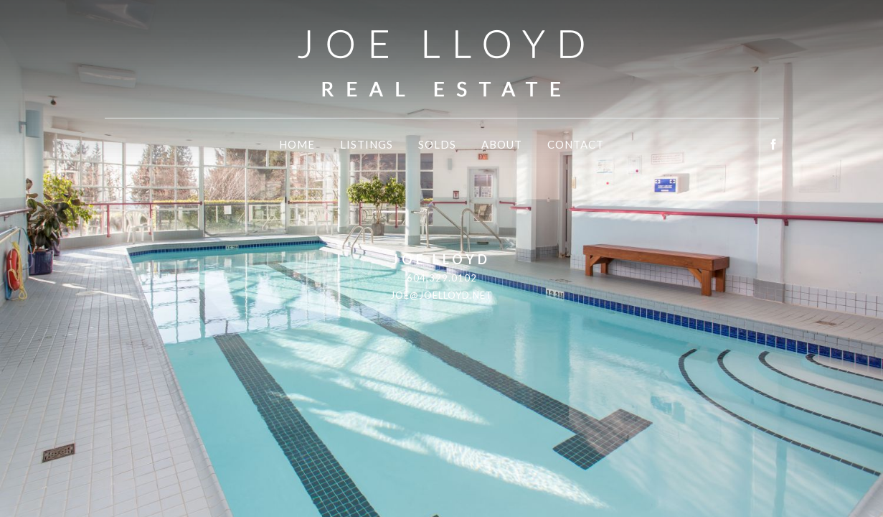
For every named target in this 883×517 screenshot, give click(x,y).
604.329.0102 (442, 278)
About (501, 144)
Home (297, 144)
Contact (575, 144)
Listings (366, 144)
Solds (437, 144)
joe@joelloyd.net (441, 295)
